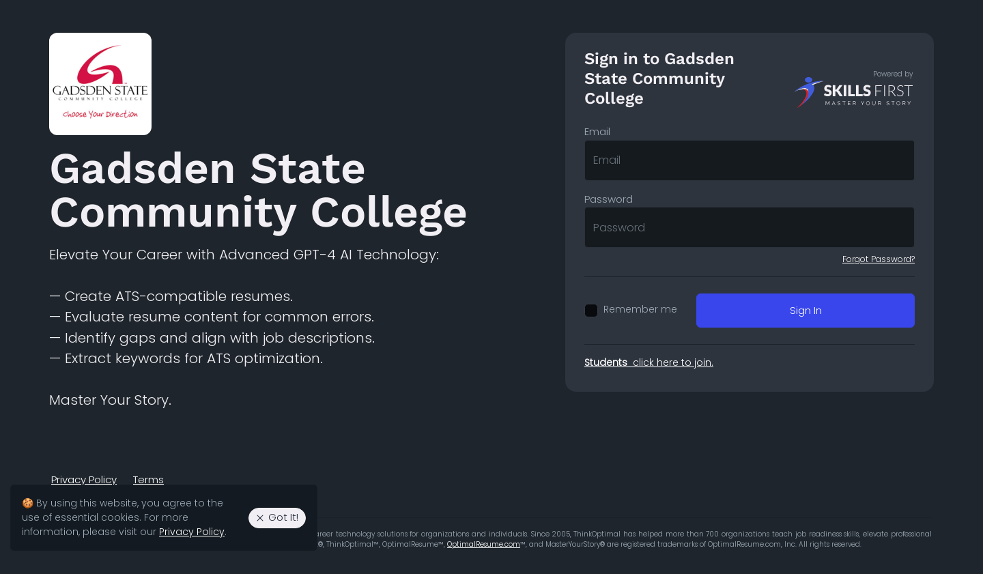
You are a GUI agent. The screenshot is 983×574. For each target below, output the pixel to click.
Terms (148, 479)
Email (597, 131)
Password (608, 199)
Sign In (806, 310)
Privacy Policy (84, 479)
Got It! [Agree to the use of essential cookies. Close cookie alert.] (276, 517)
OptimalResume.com (483, 544)
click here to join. (648, 362)
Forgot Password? (878, 259)
